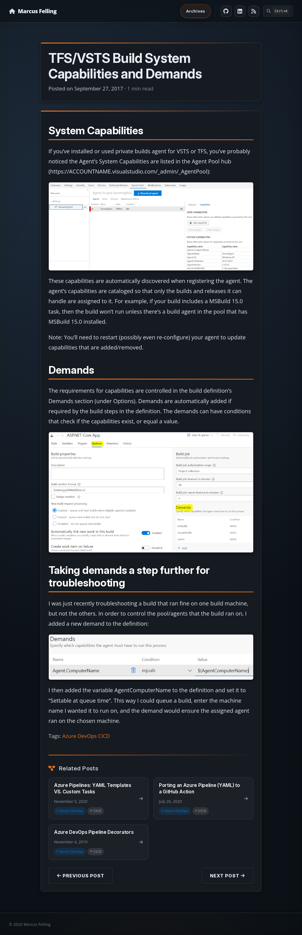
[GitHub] (226, 11)
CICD (104, 735)
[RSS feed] (254, 11)
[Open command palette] (278, 11)
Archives (195, 11)
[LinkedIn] (240, 11)
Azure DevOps (79, 735)
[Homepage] (33, 11)
